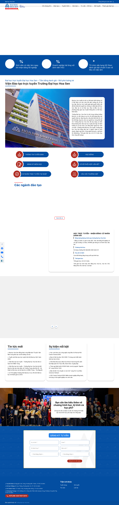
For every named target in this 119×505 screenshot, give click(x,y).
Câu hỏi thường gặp (84, 174)
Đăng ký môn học (28, 164)
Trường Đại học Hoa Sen (22, 502)
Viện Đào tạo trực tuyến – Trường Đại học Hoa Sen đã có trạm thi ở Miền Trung (24, 362)
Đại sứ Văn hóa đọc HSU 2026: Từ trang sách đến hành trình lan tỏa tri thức (65, 358)
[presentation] (42, 461)
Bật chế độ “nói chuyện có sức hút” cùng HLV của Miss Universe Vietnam (65, 372)
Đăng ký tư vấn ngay (74, 461)
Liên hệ (76, 488)
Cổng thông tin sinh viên (105, 1)
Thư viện (62, 488)
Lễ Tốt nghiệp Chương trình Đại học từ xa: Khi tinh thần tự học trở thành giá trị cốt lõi (24, 373)
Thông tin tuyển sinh (29, 154)
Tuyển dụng (63, 485)
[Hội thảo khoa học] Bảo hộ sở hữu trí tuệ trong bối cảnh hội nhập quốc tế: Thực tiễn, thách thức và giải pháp (65, 362)
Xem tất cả (59, 218)
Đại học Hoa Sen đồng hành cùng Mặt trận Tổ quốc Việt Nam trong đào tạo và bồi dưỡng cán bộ (24, 353)
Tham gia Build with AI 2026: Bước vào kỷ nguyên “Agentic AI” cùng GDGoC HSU (66, 367)
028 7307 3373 (21, 496)
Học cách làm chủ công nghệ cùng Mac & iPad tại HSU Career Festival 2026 (65, 353)
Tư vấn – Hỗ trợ (86, 7)
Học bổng (82, 154)
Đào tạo (57, 7)
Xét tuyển (97, 7)
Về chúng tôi (47, 7)
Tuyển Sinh (66, 7)
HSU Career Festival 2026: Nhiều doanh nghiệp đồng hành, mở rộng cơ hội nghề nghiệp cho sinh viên (66, 376)
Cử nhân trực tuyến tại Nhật (30, 174)
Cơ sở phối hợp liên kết (84, 164)
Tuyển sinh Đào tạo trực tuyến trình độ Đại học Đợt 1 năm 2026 (24, 358)
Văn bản (75, 7)
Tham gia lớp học (108, 7)
